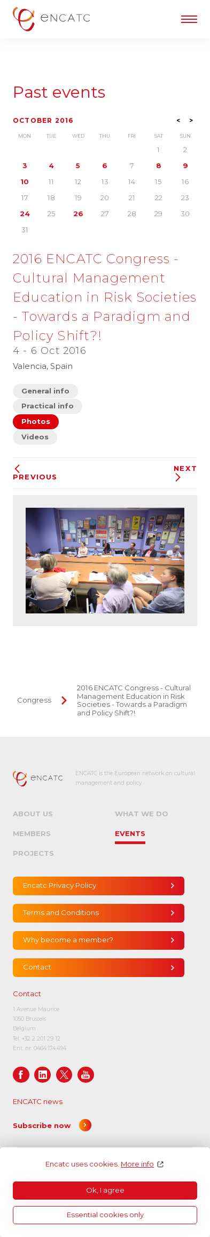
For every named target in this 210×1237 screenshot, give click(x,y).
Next (185, 473)
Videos (35, 436)
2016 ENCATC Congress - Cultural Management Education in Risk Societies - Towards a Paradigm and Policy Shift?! (134, 700)
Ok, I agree (105, 1190)
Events (130, 833)
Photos (35, 421)
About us (33, 813)
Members (32, 833)
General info (45, 391)
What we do (141, 813)
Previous (35, 472)
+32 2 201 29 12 (41, 1038)
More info (137, 1164)
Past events (59, 92)
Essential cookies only (105, 1214)
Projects (33, 853)
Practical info (47, 405)
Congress (34, 700)
